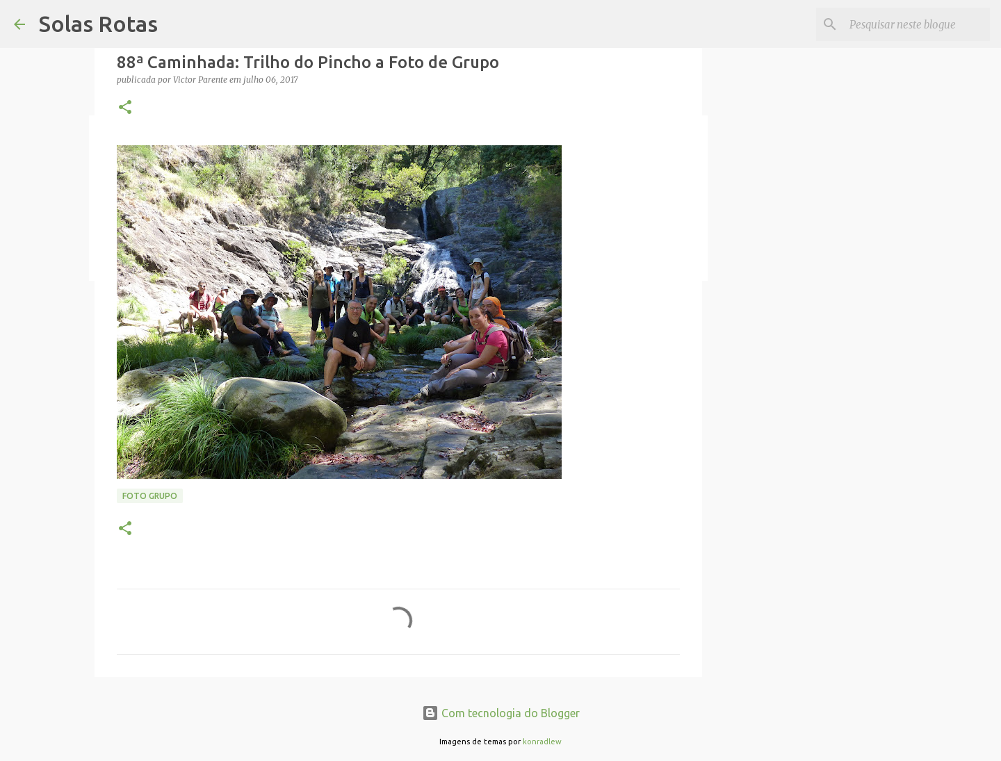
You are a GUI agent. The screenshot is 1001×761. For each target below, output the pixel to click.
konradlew (542, 741)
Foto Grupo (149, 495)
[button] (125, 108)
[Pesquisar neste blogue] (917, 24)
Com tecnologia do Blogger (501, 713)
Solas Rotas (98, 23)
